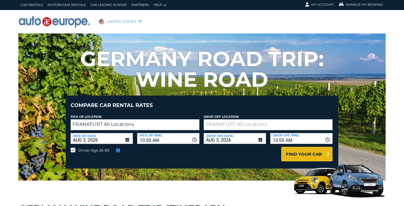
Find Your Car (304, 149)
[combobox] (168, 134)
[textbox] (268, 120)
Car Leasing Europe (108, 5)
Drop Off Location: (221, 112)
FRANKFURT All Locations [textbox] (103, 120)
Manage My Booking (361, 5)
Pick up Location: (86, 112)
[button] (193, 120)
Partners (140, 5)
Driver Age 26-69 (93, 146)
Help (160, 5)
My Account (319, 5)
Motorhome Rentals (67, 5)
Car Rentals (32, 5)
